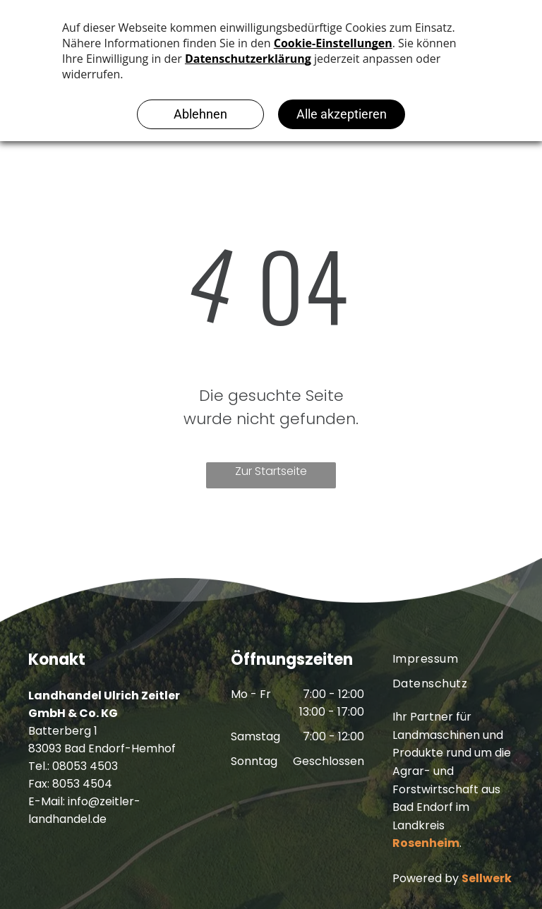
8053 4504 (82, 784)
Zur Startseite (271, 471)
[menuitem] (453, 658)
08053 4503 (85, 766)
